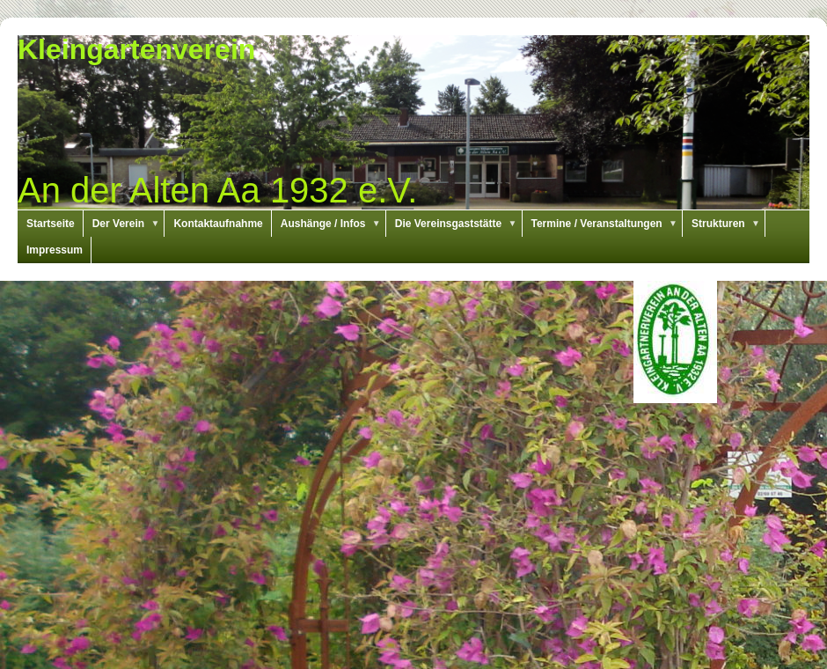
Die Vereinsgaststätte (459, 223)
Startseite (50, 223)
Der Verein (128, 223)
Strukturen (728, 223)
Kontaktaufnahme (217, 223)
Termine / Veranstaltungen (607, 223)
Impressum (54, 250)
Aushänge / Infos (333, 223)
